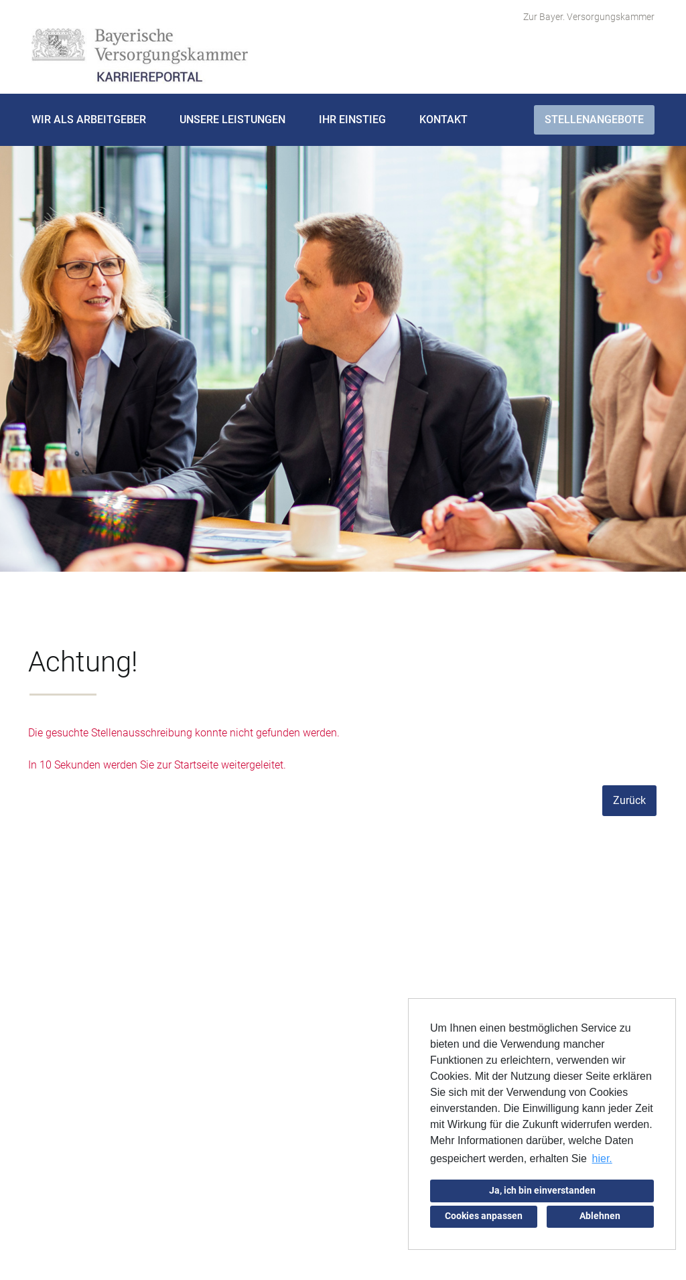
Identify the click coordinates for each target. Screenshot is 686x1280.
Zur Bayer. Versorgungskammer (589, 16)
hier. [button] (602, 1158)
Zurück (629, 800)
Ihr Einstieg (352, 119)
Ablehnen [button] (599, 1216)
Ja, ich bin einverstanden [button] (542, 1190)
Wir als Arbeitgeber (88, 119)
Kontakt (443, 119)
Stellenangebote (594, 119)
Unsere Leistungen (232, 119)
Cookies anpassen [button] (484, 1216)
